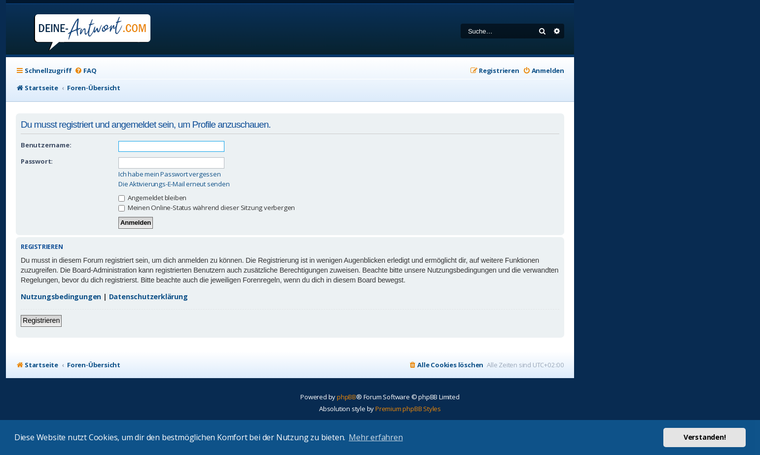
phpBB (346, 396)
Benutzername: (46, 144)
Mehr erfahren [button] (375, 437)
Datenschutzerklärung (148, 296)
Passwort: (37, 161)
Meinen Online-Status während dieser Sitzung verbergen (206, 207)
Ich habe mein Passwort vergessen (169, 174)
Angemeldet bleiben (152, 197)
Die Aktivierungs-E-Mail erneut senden (174, 184)
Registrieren (41, 320)
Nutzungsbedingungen (61, 296)
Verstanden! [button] (705, 437)
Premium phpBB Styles (408, 408)
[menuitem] (85, 71)
